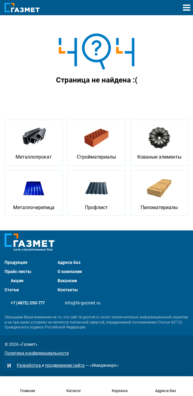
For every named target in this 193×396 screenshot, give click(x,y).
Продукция (16, 262)
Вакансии (67, 280)
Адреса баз (69, 262)
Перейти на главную (77, 96)
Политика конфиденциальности (37, 353)
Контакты (68, 289)
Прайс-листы (18, 271)
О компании (70, 271)
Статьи (12, 289)
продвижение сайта (65, 365)
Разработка (29, 365)
